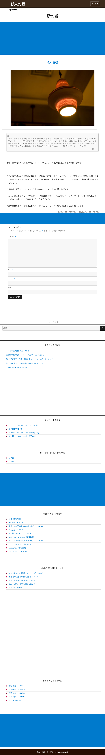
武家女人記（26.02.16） (18, 548)
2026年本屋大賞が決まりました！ (18, 351)
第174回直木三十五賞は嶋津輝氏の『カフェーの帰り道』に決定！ (30, 359)
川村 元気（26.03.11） (17, 697)
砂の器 (11, 458)
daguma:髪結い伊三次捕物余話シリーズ (23, 584)
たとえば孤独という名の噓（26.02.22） (23, 544)
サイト (10, 287)
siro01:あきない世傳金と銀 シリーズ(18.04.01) (26, 573)
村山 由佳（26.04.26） (17, 686)
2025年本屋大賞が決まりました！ (18, 368)
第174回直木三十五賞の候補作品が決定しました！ (24, 363)
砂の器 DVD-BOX (15, 429)
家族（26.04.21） (15, 519)
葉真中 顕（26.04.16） (17, 689)
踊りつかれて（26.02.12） (18, 551)
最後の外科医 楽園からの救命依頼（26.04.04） (26, 526)
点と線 (11, 461)
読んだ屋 (18, 4)
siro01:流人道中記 (15, 588)
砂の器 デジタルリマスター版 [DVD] (22, 436)
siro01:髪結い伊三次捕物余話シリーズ (23, 580)
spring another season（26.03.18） (22, 537)
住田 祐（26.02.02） (16, 700)
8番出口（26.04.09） (16, 522)
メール (11, 279)
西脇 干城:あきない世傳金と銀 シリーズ (23, 577)
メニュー (95, 3)
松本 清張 (53, 62)
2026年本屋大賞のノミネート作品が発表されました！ (26, 355)
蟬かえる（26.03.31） (17, 530)
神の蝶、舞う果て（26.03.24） (20, 533)
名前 (11, 270)
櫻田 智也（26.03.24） (17, 693)
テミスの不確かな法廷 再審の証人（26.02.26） (26, 541)
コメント (12, 236)
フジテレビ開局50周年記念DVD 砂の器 (23, 425)
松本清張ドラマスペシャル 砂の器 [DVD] (24, 433)
